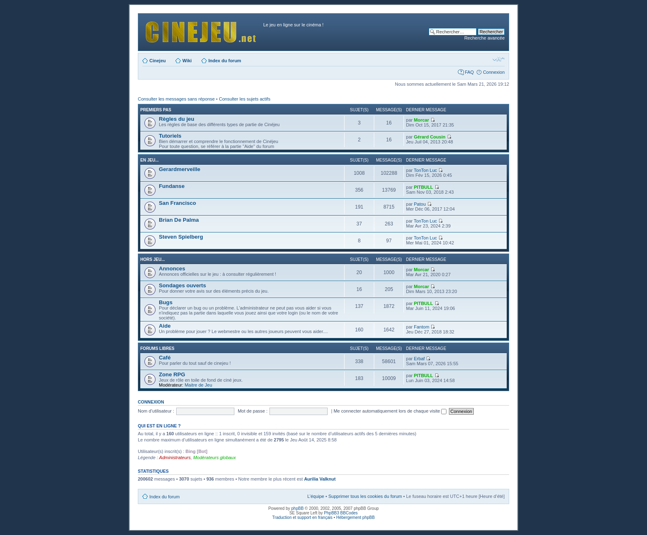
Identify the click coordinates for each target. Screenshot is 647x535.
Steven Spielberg (181, 237)
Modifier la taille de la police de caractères (499, 59)
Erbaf (419, 358)
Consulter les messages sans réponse (176, 98)
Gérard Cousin (429, 136)
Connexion (494, 72)
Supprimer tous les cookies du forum (365, 496)
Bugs (165, 302)
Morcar (421, 119)
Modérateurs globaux (214, 457)
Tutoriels (170, 136)
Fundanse (171, 186)
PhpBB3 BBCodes (341, 513)
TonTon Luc (425, 170)
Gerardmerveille (179, 169)
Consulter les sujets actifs (244, 98)
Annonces (172, 268)
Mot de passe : (252, 410)
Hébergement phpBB (355, 517)
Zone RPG (172, 374)
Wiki (187, 60)
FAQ (469, 72)
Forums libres (157, 348)
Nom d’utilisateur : (156, 410)
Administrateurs (175, 457)
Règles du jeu (176, 119)
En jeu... (149, 160)
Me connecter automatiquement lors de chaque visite (389, 410)
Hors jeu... (152, 259)
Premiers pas (155, 110)
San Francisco (177, 203)
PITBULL (423, 187)
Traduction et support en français (302, 517)
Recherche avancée (484, 37)
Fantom (421, 326)
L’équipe (315, 496)
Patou (420, 204)
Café (165, 357)
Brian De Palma (179, 220)
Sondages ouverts (182, 285)
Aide (165, 326)
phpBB (297, 508)
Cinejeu (157, 60)
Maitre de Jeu (198, 384)
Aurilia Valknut (319, 478)
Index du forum (224, 60)
